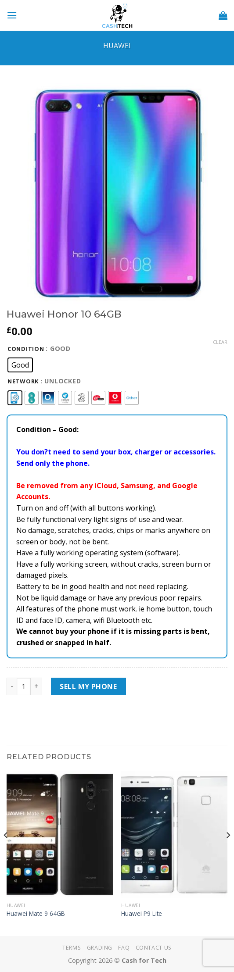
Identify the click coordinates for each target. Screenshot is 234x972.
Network (23, 382)
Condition (25, 349)
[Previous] (6, 852)
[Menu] (12, 15)
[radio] (20, 365)
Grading (99, 947)
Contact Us (154, 947)
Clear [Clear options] (220, 342)
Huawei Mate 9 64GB (36, 914)
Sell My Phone (88, 686)
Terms (71, 947)
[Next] (227, 852)
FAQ (124, 947)
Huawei (117, 45)
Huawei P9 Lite (141, 914)
